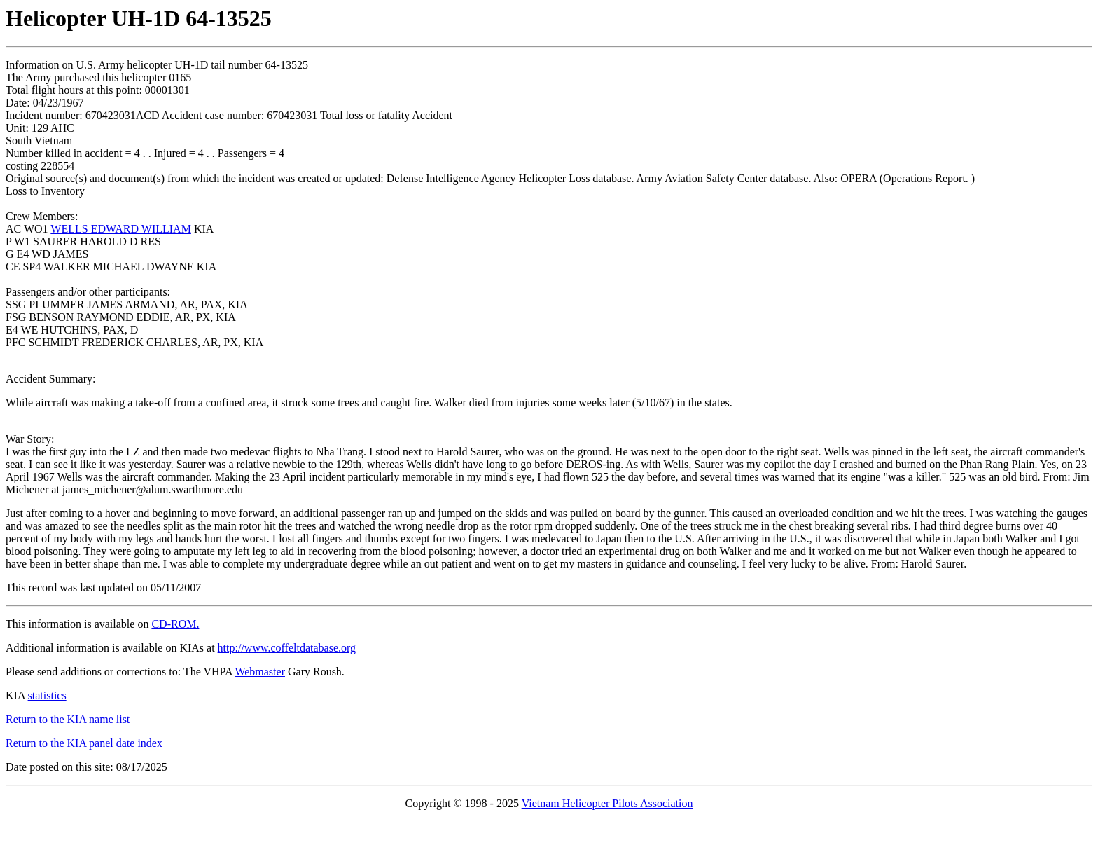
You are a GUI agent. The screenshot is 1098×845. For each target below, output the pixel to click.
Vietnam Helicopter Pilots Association (607, 803)
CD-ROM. (175, 624)
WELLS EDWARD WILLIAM (120, 229)
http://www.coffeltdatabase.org (287, 648)
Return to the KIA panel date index (84, 743)
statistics (47, 695)
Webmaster (260, 672)
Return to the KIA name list (68, 719)
